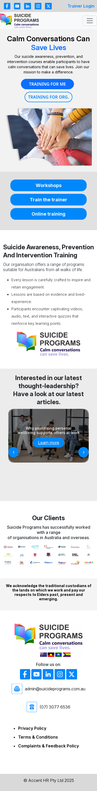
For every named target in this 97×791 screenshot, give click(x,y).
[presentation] (13, 452)
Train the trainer (48, 199)
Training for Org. (48, 97)
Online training (48, 214)
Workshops (49, 185)
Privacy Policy (32, 728)
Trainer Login (81, 6)
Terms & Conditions (38, 737)
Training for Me (47, 84)
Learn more (48, 442)
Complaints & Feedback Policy (48, 745)
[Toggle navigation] (90, 21)
